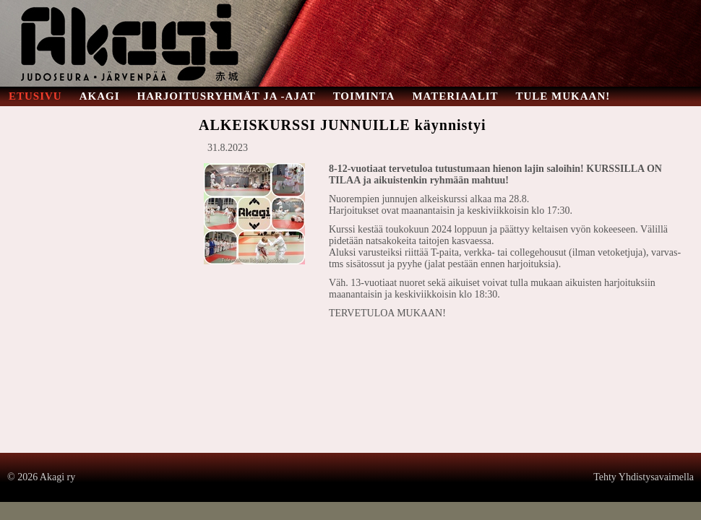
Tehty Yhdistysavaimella (643, 477)
